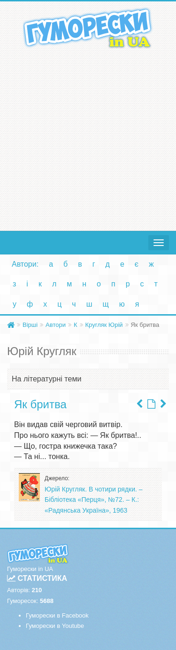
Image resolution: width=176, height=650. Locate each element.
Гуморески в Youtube (55, 625)
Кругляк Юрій (104, 324)
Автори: (25, 264)
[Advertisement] (88, 137)
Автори (56, 324)
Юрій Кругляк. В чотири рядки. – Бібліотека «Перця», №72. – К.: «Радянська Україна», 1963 (94, 499)
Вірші (30, 324)
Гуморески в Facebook (57, 615)
